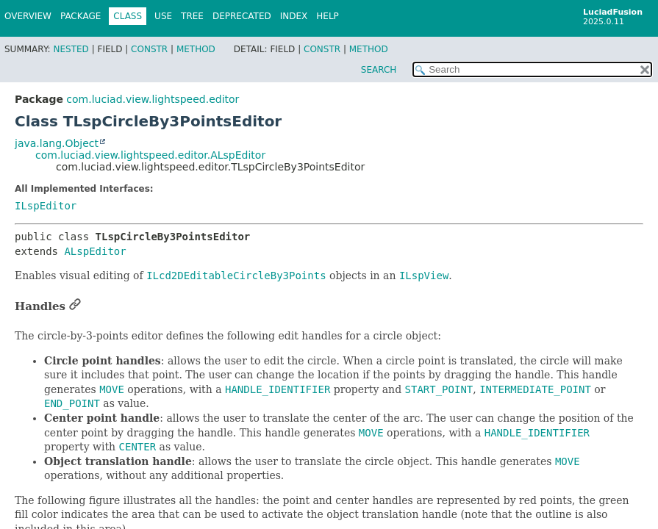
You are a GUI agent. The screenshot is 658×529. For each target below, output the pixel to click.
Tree (192, 16)
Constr (149, 49)
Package (80, 16)
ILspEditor (45, 206)
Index (294, 16)
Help (327, 16)
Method (195, 49)
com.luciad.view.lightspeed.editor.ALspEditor (150, 155)
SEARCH (379, 70)
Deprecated (241, 16)
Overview (27, 16)
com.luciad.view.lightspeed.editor (152, 99)
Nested (70, 49)
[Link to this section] (75, 306)
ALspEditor (95, 251)
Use (163, 16)
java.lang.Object (57, 143)
